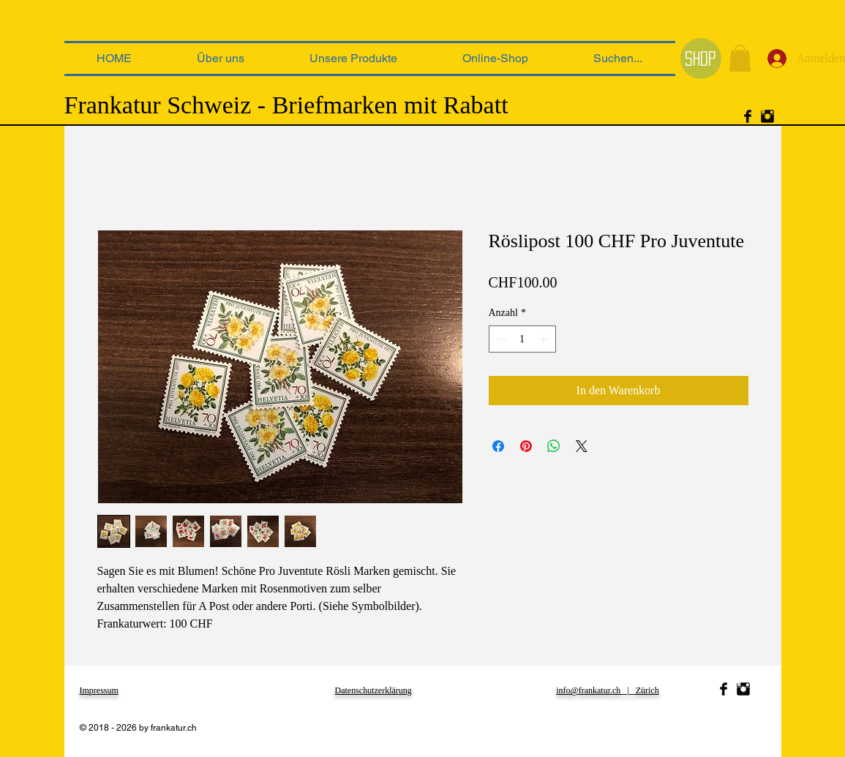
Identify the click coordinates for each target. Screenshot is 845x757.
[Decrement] (500, 339)
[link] (740, 58)
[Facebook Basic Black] (747, 116)
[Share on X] (581, 446)
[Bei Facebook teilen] (498, 446)
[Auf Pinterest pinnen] (526, 446)
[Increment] (545, 339)
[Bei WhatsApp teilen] (554, 446)
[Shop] (700, 58)
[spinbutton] (522, 339)
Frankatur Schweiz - (165, 104)
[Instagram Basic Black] (767, 116)
